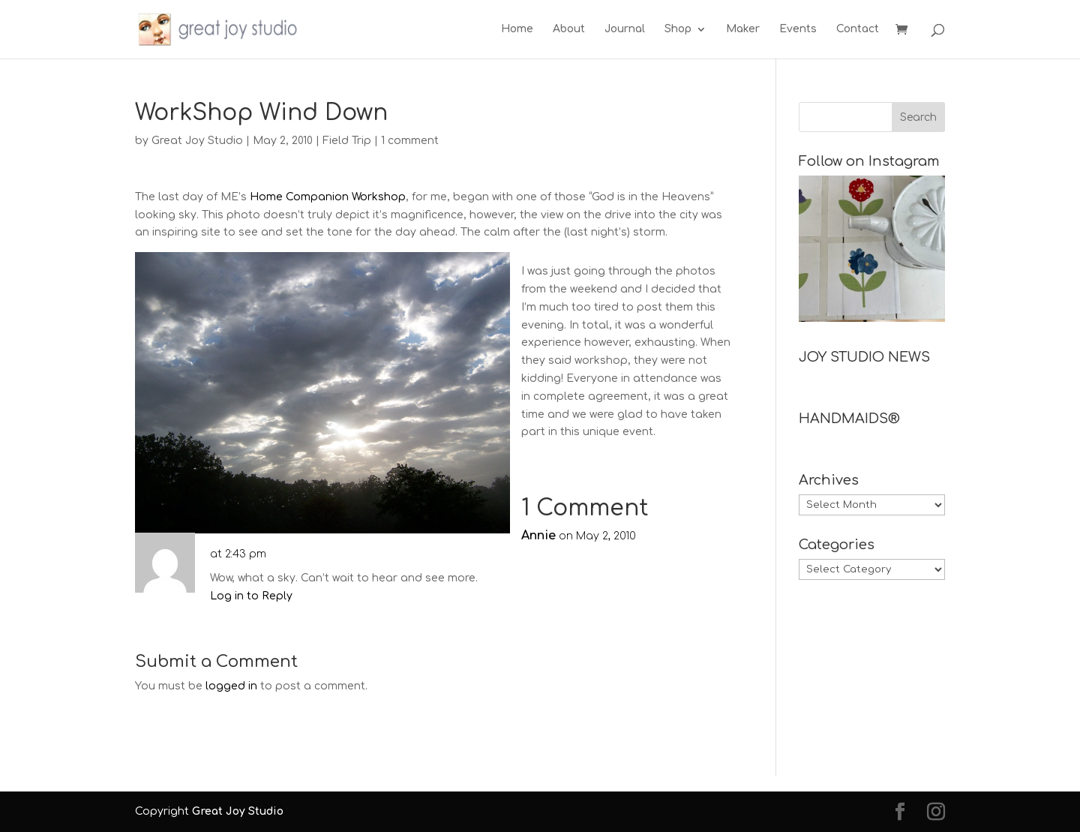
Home (517, 29)
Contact (857, 29)
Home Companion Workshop (328, 197)
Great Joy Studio (197, 140)
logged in (231, 686)
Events (798, 29)
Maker (743, 29)
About (569, 29)
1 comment (410, 140)
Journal (624, 29)
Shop (678, 29)
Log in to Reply (251, 596)
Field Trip (346, 140)
